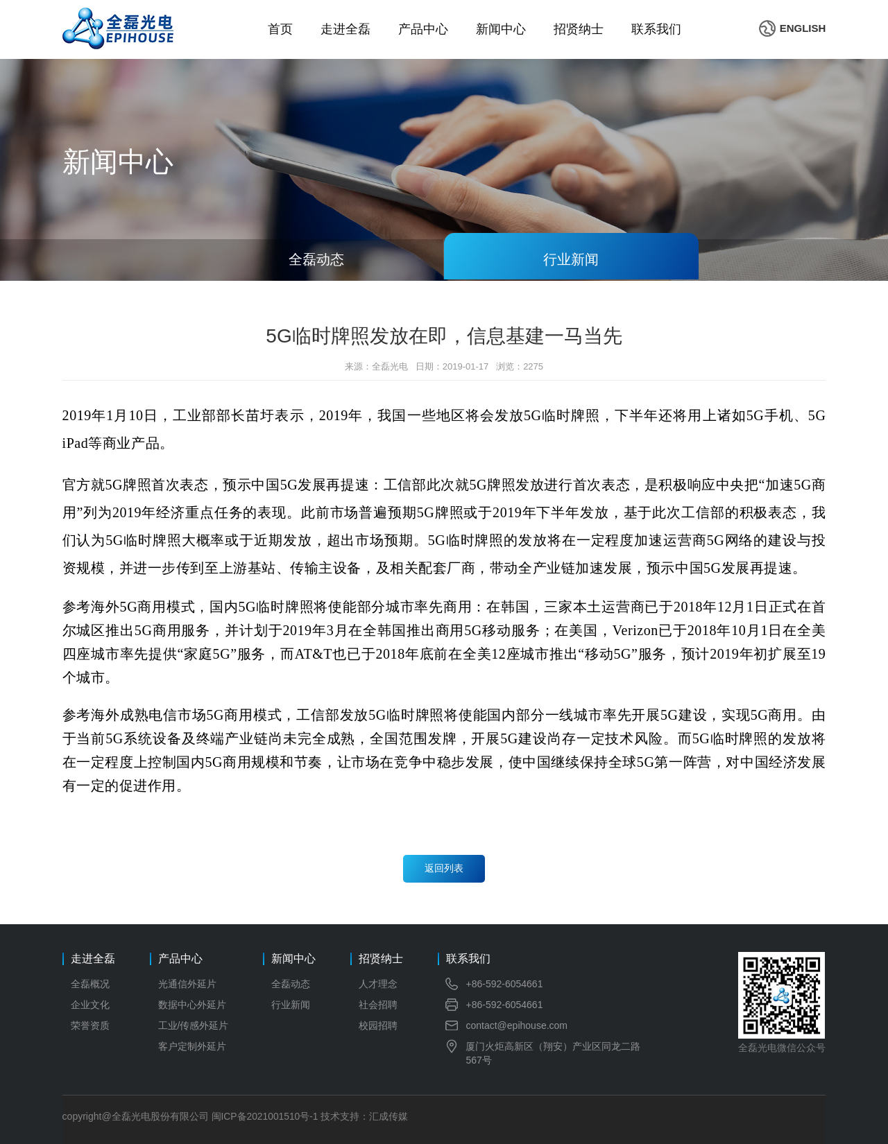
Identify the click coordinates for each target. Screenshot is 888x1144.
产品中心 (423, 29)
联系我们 (656, 29)
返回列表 (444, 868)
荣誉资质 (90, 1025)
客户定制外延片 (192, 1046)
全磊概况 (90, 983)
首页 (280, 29)
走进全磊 (345, 29)
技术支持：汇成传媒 (365, 1116)
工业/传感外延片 (193, 1025)
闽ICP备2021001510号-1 (266, 1116)
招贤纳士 (579, 29)
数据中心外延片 (192, 1004)
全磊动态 (290, 983)
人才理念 (378, 983)
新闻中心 (501, 29)
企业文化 (90, 1004)
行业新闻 (290, 1004)
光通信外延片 (187, 983)
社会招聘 (378, 1004)
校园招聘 (378, 1025)
